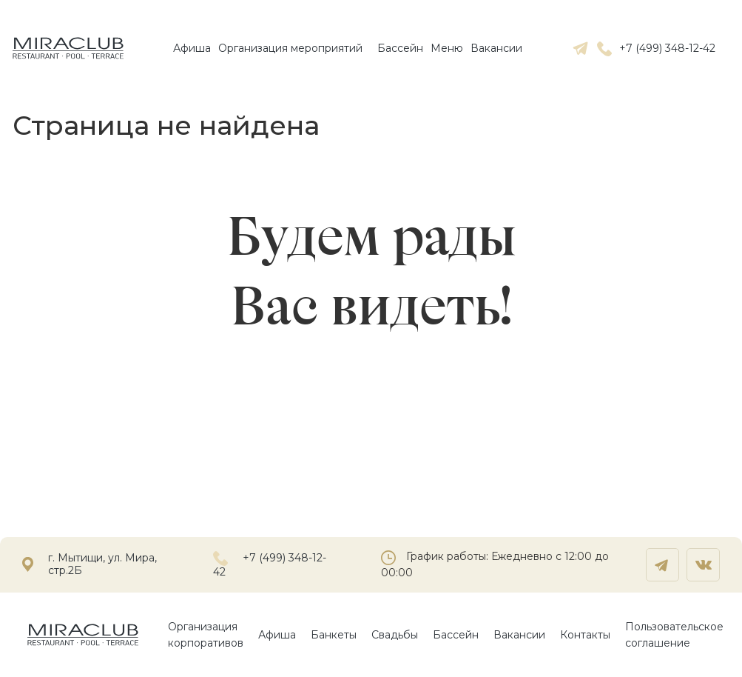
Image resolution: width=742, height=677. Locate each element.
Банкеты (334, 634)
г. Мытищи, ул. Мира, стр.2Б (102, 564)
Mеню (447, 48)
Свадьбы (394, 634)
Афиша (192, 48)
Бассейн (400, 48)
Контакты (585, 634)
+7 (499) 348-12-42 (656, 48)
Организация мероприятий (290, 48)
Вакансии (496, 48)
